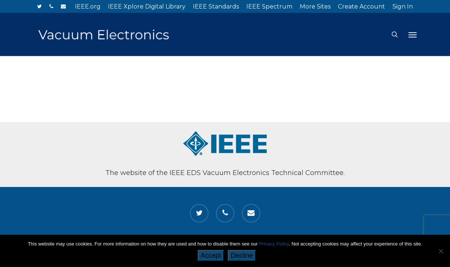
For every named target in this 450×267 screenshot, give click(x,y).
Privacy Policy (274, 244)
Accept (211, 255)
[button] (412, 34)
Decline (242, 255)
